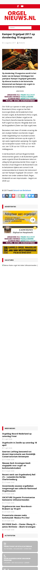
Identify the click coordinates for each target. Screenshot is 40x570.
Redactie (22, 43)
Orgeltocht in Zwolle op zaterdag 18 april (19, 296)
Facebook (5, 539)
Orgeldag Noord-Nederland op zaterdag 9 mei (17, 287)
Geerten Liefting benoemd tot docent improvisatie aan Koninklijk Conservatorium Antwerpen (18, 306)
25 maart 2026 (9, 382)
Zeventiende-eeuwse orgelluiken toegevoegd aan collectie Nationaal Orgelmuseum (19, 341)
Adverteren (5, 523)
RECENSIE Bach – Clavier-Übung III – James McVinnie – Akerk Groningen (19, 377)
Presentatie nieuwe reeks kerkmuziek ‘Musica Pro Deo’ (16, 368)
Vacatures (9, 260)
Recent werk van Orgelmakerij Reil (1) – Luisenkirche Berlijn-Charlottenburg (18, 329)
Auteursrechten (7, 528)
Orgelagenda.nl (7, 552)
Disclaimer (5, 525)
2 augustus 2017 (10, 43)
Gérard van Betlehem (22, 190)
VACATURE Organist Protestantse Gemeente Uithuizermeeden (24, 268)
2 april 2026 (8, 291)
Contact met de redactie (9, 519)
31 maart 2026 (9, 312)
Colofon (4, 530)
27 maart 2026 (19, 273)
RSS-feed (5, 543)
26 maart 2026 (9, 364)
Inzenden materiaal (8, 521)
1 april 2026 (8, 300)
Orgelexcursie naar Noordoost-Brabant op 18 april (17, 359)
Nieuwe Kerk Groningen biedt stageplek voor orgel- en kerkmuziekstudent (16, 318)
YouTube (5, 541)
